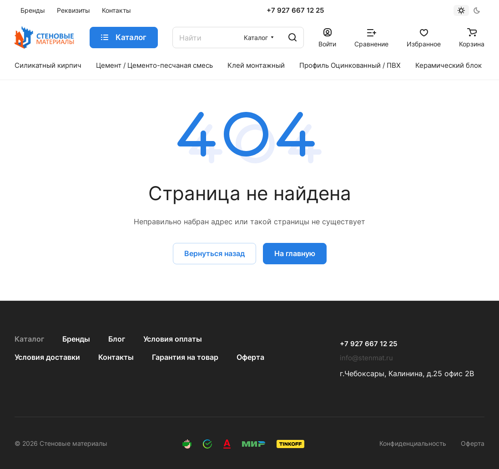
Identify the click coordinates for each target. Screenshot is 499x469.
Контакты (116, 357)
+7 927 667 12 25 (295, 10)
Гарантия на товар (185, 357)
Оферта (250, 357)
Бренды (76, 338)
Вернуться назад (214, 253)
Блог (116, 338)
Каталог (29, 338)
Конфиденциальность (412, 443)
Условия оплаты (172, 338)
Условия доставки (47, 357)
